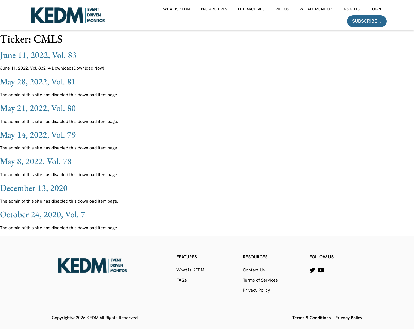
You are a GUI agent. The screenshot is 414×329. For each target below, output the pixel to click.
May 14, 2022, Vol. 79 (38, 134)
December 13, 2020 (34, 188)
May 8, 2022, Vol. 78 (35, 161)
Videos (282, 9)
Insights (351, 9)
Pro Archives (214, 9)
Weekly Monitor (316, 9)
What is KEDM (176, 9)
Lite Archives (251, 9)
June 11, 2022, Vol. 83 (38, 55)
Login (375, 9)
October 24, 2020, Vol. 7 (42, 214)
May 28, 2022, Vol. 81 (38, 81)
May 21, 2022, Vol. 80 (38, 108)
